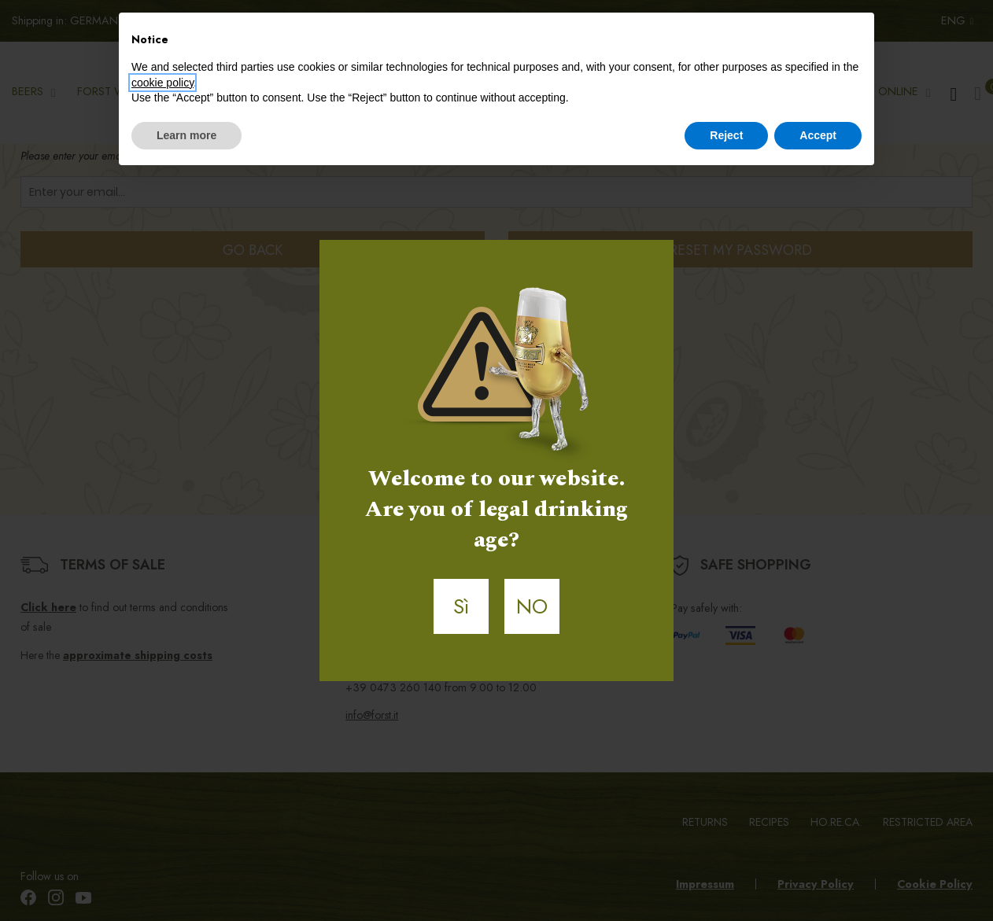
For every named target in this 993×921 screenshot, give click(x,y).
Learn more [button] (186, 135)
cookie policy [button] (162, 82)
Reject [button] (726, 135)
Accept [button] (817, 135)
